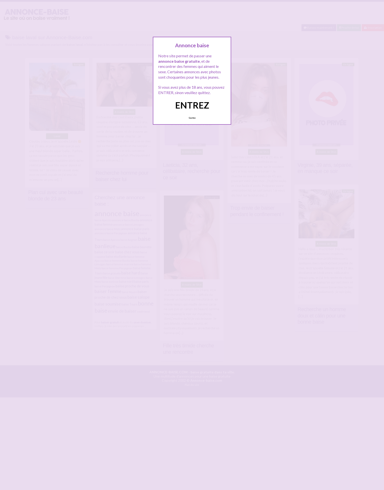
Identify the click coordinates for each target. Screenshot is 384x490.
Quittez (192, 118)
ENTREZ (192, 105)
